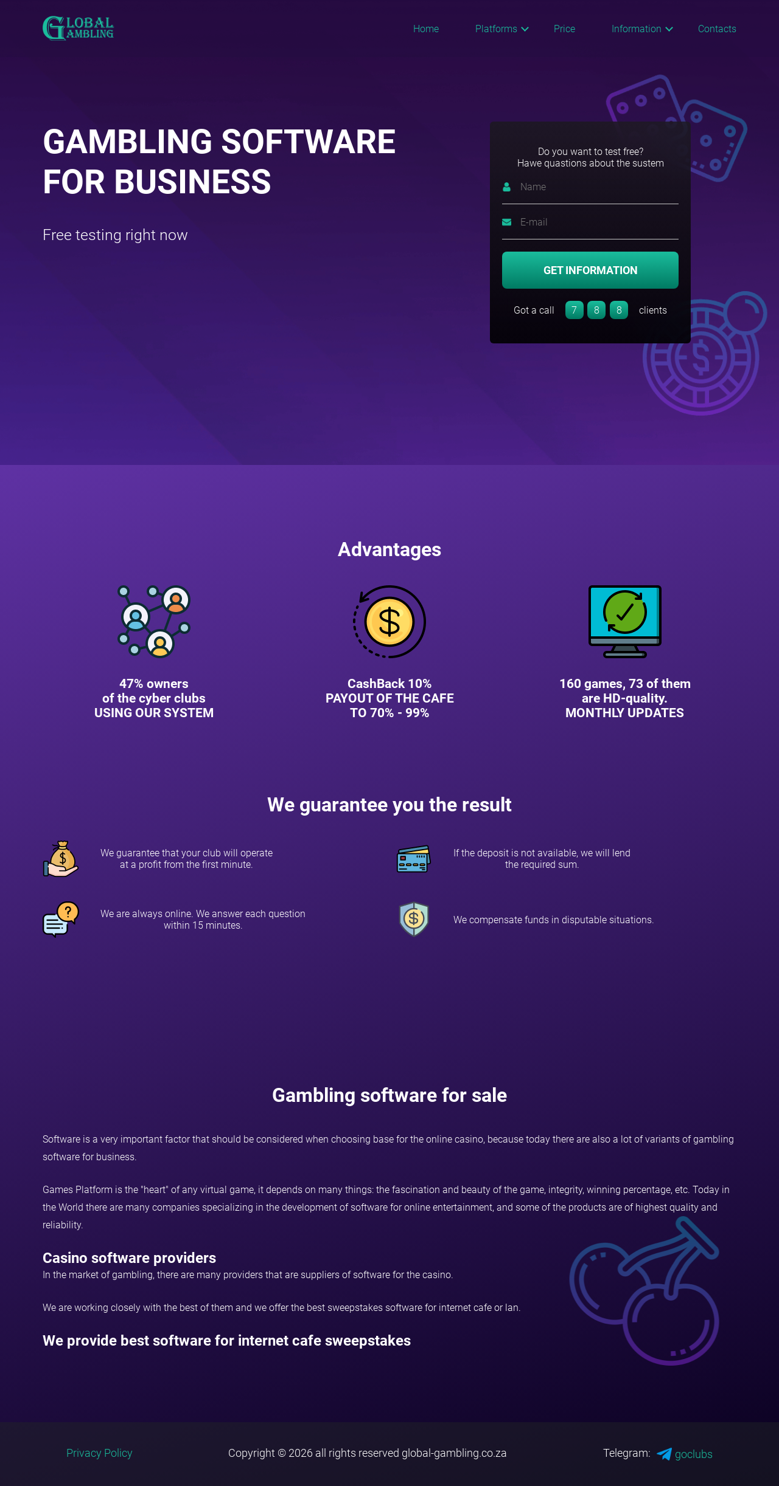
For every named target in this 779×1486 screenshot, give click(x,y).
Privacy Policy (99, 1452)
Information (637, 29)
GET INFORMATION (590, 270)
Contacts (717, 29)
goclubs (685, 1454)
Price (564, 29)
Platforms (496, 29)
